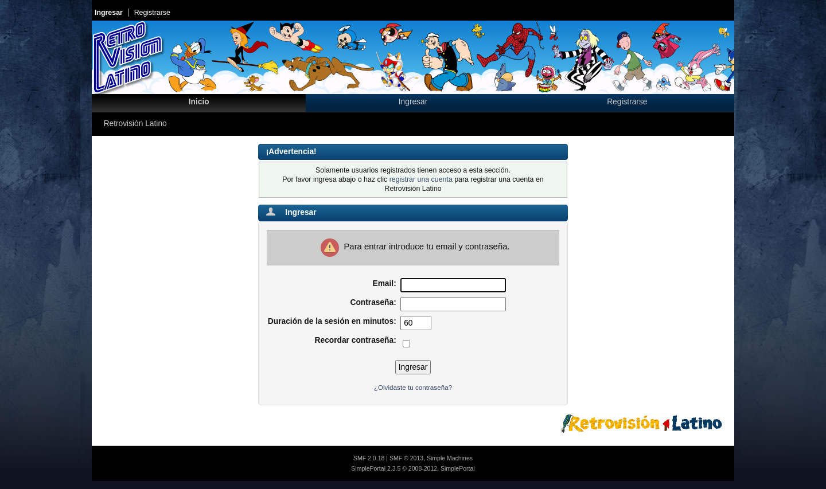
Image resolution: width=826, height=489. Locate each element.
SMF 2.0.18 (368, 458)
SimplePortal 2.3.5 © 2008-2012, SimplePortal (412, 468)
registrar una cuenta (421, 179)
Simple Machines (450, 458)
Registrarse (152, 13)
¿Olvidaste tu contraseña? (413, 387)
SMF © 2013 (406, 458)
